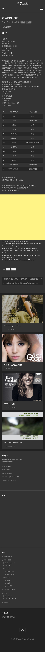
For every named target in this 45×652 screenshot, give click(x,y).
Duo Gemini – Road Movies (13, 443)
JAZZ (8, 580)
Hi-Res (13, 269)
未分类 (6, 602)
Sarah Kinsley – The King (12, 326)
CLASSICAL (8, 563)
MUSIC (29, 22)
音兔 (17, 22)
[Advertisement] (22, 217)
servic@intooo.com (30, 260)
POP (6, 577)
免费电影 (12, 617)
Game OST (9, 571)
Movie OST (9, 574)
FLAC (8, 269)
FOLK (23, 22)
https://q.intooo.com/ (29, 185)
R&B (8, 583)
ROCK (8, 586)
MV (5, 593)
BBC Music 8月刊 (9, 404)
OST (6, 568)
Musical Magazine (9, 589)
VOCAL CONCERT (9, 599)
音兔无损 (22, 3)
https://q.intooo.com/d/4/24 (10, 190)
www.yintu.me (6, 464)
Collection (6, 556)
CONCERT (7, 596)
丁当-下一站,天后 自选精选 (13, 365)
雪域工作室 (5, 617)
